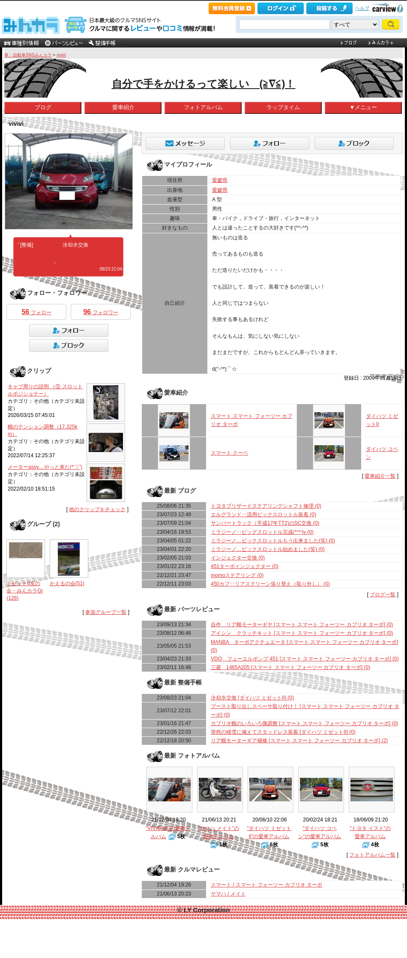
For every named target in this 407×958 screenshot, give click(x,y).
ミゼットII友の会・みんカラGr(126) (24, 590)
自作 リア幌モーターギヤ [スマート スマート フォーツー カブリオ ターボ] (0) (302, 625)
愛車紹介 (123, 107)
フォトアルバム (203, 107)
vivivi (61, 55)
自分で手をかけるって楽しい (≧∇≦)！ (204, 83)
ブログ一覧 (382, 595)
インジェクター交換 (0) (238, 558)
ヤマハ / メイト (228, 894)
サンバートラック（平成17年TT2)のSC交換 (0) (265, 523)
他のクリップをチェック (97, 509)
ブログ (43, 107)
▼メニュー (363, 107)
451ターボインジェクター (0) (244, 566)
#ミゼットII (48, 245)
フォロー (36, 311)
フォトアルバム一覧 (372, 855)
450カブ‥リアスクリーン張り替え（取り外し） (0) (270, 584)
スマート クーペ (229, 453)
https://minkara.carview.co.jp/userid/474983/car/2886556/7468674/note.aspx (67, 253)
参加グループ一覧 (105, 612)
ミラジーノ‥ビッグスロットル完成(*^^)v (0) (262, 532)
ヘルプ (362, 8)
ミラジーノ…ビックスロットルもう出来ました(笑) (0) (273, 541)
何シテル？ (85, 269)
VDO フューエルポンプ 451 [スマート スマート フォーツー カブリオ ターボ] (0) (305, 659)
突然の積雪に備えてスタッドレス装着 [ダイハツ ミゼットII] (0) (283, 732)
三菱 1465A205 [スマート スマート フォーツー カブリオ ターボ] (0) (290, 667)
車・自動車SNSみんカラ (28, 55)
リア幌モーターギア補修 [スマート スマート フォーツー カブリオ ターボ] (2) (299, 741)
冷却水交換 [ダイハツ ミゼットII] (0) (252, 698)
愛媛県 (219, 180)
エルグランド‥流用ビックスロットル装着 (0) (263, 515)
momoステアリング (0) (237, 575)
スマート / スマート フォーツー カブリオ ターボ (266, 885)
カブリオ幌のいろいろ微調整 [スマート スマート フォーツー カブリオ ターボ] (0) (304, 723)
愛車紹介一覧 (380, 476)
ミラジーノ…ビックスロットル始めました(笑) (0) (268, 549)
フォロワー (100, 311)
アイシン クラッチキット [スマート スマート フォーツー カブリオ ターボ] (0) (302, 633)
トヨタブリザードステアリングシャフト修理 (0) (266, 506)
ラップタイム (283, 107)
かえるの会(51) (67, 583)
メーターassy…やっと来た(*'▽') (45, 467)
